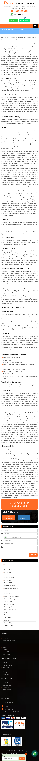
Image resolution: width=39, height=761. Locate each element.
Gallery (4, 647)
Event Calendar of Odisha (11, 596)
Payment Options (7, 665)
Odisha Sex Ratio (9, 604)
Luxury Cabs (6, 694)
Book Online (24, 20)
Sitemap (6, 620)
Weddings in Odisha (10, 609)
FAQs (5, 612)
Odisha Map (7, 572)
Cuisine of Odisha (9, 593)
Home (3, 32)
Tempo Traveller (7, 689)
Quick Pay (13, 20)
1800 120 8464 (21, 11)
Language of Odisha (10, 591)
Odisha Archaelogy (9, 599)
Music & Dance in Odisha (11, 588)
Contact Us (6, 674)
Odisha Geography (9, 601)
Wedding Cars (6, 692)
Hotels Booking (7, 685)
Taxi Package (24, 517)
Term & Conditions (9, 625)
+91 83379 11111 (21, 14)
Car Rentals (6, 687)
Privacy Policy (8, 623)
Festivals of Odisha (9, 585)
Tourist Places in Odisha (9, 640)
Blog (4, 645)
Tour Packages (6, 683)
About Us (6, 564)
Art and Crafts (8, 575)
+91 (7, 537)
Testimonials (7, 617)
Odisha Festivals (7, 643)
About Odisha (8, 569)
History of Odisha (9, 567)
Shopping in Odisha (9, 607)
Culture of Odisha (9, 577)
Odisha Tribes (8, 580)
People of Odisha (9, 583)
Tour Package (8, 517)
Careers (6, 615)
